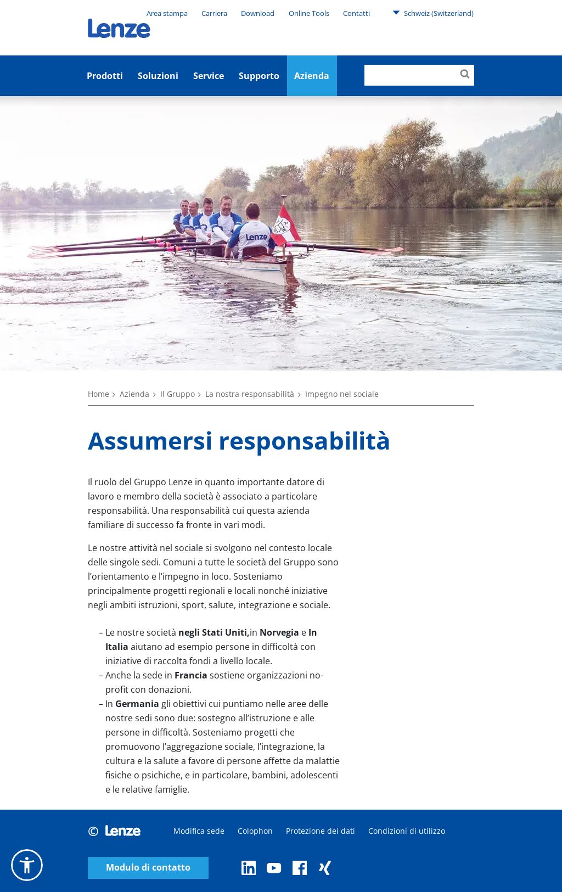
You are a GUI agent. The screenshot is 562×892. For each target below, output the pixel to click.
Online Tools (309, 13)
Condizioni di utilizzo (406, 831)
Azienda (134, 394)
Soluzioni (158, 76)
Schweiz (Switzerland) (433, 12)
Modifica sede (198, 831)
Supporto (259, 76)
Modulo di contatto (148, 867)
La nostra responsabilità (249, 394)
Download (257, 13)
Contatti (356, 13)
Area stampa (167, 13)
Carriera (214, 13)
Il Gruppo (177, 394)
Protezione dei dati (320, 831)
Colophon (255, 831)
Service (208, 76)
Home (98, 394)
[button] (27, 865)
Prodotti (105, 76)
